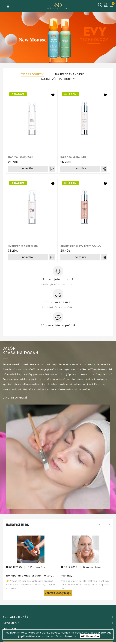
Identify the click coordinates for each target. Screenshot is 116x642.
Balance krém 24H (73, 157)
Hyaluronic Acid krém (23, 246)
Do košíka (28, 168)
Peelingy (66, 575)
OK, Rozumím (90, 636)
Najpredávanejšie (69, 74)
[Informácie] (58, 623)
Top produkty (32, 74)
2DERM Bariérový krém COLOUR (81, 246)
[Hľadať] (100, 5)
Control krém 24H (20, 157)
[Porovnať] (52, 169)
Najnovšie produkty (58, 79)
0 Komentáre (36, 567)
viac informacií (15, 397)
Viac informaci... (67, 636)
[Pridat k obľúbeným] (53, 95)
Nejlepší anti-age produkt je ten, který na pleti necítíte (45, 575)
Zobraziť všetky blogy (58, 593)
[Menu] (8, 6)
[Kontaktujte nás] (58, 617)
